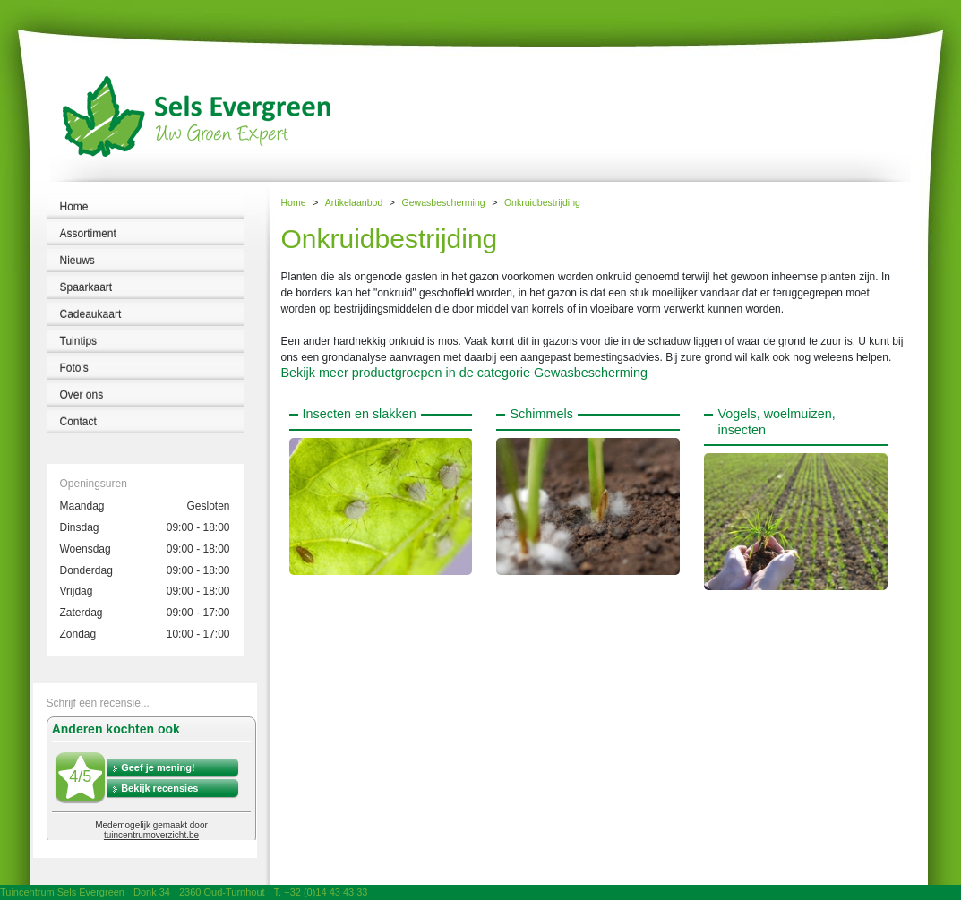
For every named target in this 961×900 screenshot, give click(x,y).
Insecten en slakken (359, 414)
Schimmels (541, 414)
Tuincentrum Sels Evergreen (62, 892)
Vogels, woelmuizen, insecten (776, 421)
